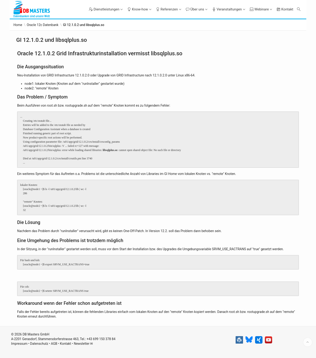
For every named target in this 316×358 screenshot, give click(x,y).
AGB (54, 344)
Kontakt (65, 344)
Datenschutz (39, 344)
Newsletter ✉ (83, 344)
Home (17, 25)
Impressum (19, 344)
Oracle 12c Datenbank (42, 25)
